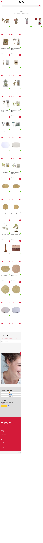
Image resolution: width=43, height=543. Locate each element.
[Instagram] (5, 423)
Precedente (18, 13)
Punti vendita (3, 446)
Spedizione (2, 431)
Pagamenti (2, 430)
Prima (15, 13)
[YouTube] (7, 423)
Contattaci (2, 447)
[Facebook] (2, 423)
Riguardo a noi (3, 444)
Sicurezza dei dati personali (5, 438)
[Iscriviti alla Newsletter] (41, 341)
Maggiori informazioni (4, 403)
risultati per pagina (23, 326)
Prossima (25, 13)
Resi (1, 439)
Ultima (28, 13)
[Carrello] (40, 1)
